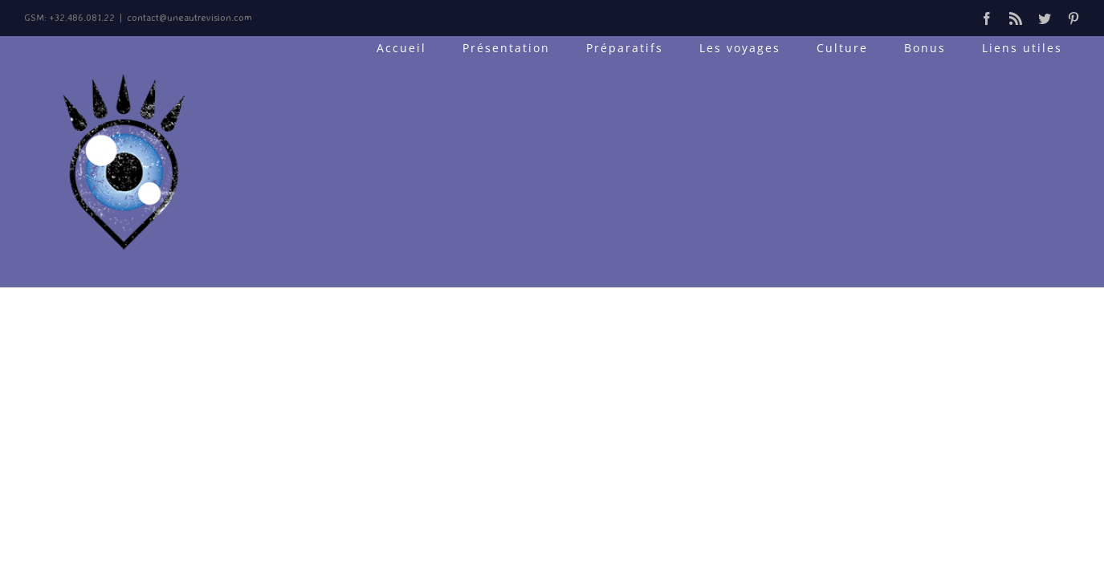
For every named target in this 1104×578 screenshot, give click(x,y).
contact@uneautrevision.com (189, 17)
